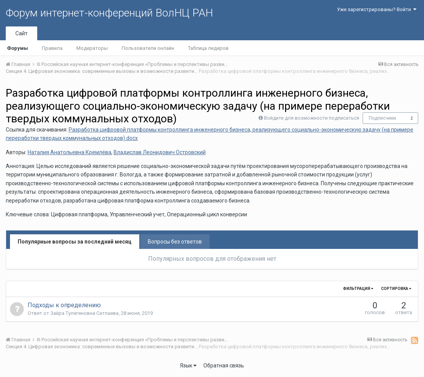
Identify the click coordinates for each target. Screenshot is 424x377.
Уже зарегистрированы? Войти (376, 9)
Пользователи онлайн (148, 48)
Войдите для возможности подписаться (311, 118)
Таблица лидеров (208, 48)
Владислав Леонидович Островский (160, 152)
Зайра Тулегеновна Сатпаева (84, 313)
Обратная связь (223, 365)
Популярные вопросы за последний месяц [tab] (75, 242)
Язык (188, 365)
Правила (52, 48)
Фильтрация (358, 288)
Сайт (21, 33)
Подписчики (382, 118)
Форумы (17, 48)
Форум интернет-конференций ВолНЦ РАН (109, 13)
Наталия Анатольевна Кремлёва (69, 152)
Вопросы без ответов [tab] (175, 242)
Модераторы (92, 48)
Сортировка (396, 288)
